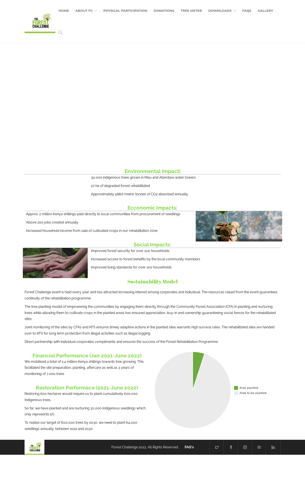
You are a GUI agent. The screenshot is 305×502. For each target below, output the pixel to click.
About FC (84, 11)
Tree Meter (191, 11)
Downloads (220, 11)
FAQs (246, 11)
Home (63, 11)
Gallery (265, 11)
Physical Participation (125, 11)
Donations (164, 11)
